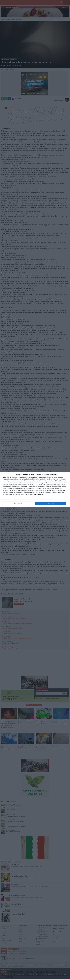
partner (15, 477)
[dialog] (35, 489)
